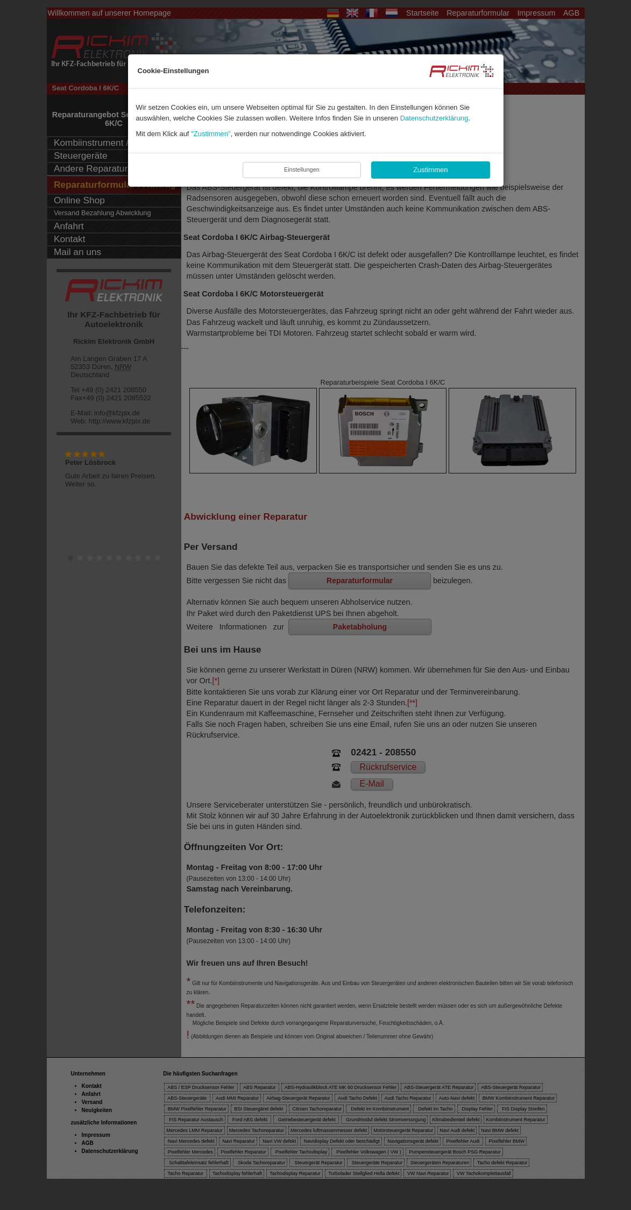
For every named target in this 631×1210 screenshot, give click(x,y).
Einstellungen (302, 169)
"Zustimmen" (211, 134)
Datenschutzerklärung (434, 118)
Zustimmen (430, 170)
